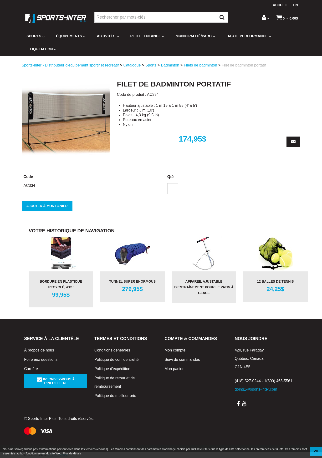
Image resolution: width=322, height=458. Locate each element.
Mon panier (174, 369)
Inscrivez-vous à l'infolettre (56, 381)
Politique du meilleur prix (115, 396)
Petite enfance (147, 36)
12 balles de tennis (275, 281)
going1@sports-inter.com (256, 389)
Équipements (70, 36)
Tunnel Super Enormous (132, 281)
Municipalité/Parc (195, 36)
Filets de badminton (200, 65)
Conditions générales (112, 350)
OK (316, 451)
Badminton (170, 65)
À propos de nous (39, 350)
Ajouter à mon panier (47, 206)
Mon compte (174, 350)
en (295, 5)
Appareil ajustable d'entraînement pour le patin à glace (204, 287)
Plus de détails (72, 453)
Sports (35, 36)
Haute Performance (248, 36)
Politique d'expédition (112, 369)
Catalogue (132, 65)
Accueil (280, 5)
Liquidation (43, 49)
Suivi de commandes (182, 359)
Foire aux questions (40, 359)
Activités (108, 36)
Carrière (31, 369)
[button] (287, 17)
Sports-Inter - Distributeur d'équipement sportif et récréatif (70, 65)
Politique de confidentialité (116, 359)
